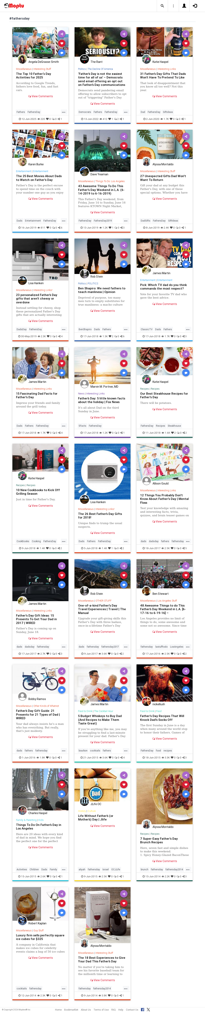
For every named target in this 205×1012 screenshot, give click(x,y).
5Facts (82, 425)
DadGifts (145, 220)
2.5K (165, 548)
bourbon (83, 750)
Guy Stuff (38, 930)
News (81, 393)
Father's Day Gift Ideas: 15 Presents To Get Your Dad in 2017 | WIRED (36, 619)
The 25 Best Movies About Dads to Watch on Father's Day (39, 178)
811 (41, 227)
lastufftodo (161, 646)
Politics (82, 69)
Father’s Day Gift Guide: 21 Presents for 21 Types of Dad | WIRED (38, 714)
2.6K (41, 876)
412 (103, 119)
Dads (19, 220)
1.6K (166, 432)
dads (143, 541)
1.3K (103, 336)
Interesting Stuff (42, 69)
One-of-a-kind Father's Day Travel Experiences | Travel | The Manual (102, 609)
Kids (41, 820)
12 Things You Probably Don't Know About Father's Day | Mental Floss (164, 498)
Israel (105, 869)
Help (120, 1009)
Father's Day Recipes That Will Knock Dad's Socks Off (162, 717)
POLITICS (93, 283)
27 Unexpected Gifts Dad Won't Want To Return (163, 178)
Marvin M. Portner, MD (104, 386)
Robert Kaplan (37, 923)
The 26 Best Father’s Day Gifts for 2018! (100, 515)
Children (34, 869)
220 (41, 119)
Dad (143, 111)
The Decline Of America (100, 69)
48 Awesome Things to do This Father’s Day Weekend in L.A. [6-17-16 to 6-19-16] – (163, 609)
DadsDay (22, 329)
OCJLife (115, 869)
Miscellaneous (24, 69)
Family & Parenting (26, 820)
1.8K (40, 757)
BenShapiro (85, 329)
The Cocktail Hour (103, 711)
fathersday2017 (110, 646)
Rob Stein (96, 276)
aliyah (82, 869)
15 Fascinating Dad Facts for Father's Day (36, 395)
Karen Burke (36, 164)
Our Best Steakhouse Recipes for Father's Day (164, 395)
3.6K (102, 653)
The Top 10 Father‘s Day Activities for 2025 (33, 75)
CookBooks (23, 541)
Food (159, 711)
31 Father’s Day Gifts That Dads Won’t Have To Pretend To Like (163, 75)
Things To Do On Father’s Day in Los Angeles (38, 826)
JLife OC (95, 804)
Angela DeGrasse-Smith (43, 62)
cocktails (95, 750)
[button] (162, 6)
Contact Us (132, 1009)
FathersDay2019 (103, 220)
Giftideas (168, 111)
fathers (165, 541)
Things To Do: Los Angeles (110, 181)
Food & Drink (85, 711)
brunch (144, 869)
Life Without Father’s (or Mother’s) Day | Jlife (95, 817)
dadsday (154, 541)
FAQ (113, 1009)
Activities (22, 869)
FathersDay (34, 111)
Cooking (36, 541)
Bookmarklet (71, 1009)
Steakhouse (174, 425)
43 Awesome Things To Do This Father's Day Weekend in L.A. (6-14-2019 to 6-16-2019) (101, 189)
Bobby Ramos (37, 699)
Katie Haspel (160, 62)
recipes (168, 750)
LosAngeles (176, 646)
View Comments (40, 96)
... (63, 111)
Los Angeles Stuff (167, 600)
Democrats (85, 111)
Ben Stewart (161, 594)
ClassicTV (147, 329)
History (82, 811)
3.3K (166, 757)
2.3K (42, 336)
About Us (86, 1009)
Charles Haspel (37, 813)
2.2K (166, 876)
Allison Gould (161, 483)
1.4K (40, 548)
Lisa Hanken (36, 283)
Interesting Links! (42, 290)
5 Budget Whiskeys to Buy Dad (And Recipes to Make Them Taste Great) (100, 719)
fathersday (178, 541)
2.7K (41, 653)
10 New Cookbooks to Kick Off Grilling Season (38, 491)
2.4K (165, 227)
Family (53, 869)
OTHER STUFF (103, 600)
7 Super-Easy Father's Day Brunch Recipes (159, 840)
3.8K (102, 995)
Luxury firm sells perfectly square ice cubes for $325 (40, 937)
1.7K (164, 119)
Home (58, 1009)
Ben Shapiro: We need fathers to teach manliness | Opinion (101, 290)
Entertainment (23, 171)
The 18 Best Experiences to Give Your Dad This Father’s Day (101, 959)
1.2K (103, 227)
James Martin (161, 273)
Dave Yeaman (99, 174)
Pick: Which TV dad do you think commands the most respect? (163, 286)
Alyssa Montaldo (163, 164)
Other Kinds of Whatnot (46, 706)
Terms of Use (101, 1009)
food (158, 750)
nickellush (159, 704)
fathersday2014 (174, 869)
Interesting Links (167, 69)
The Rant (96, 62)
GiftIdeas (173, 220)
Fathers (21, 111)
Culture (92, 811)
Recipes (144, 388)
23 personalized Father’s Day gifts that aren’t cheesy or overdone (36, 298)
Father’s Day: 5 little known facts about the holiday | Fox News (101, 400)
